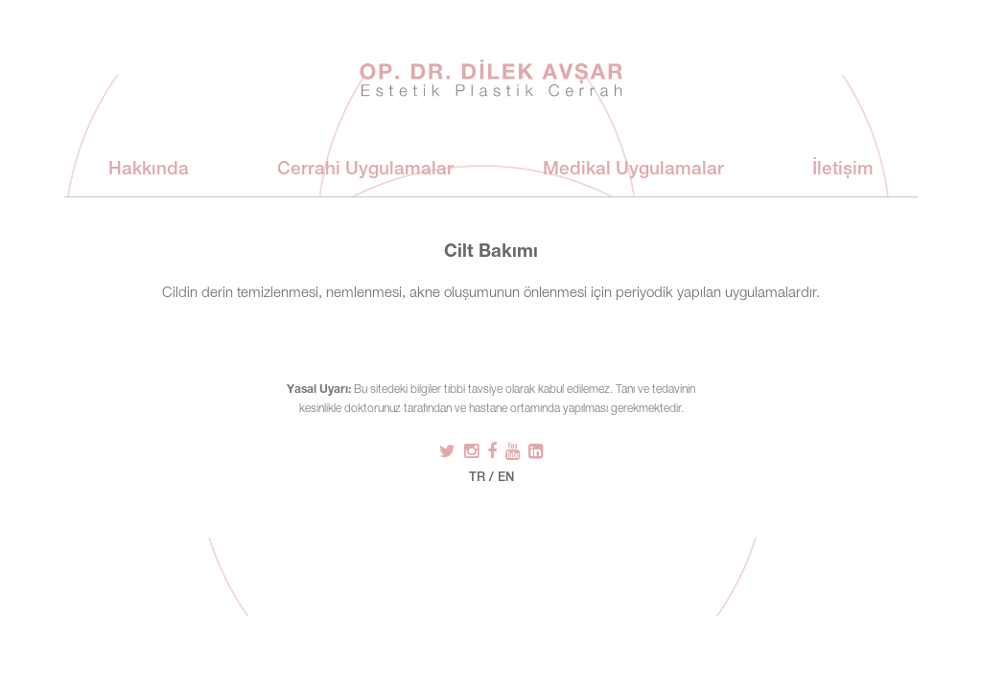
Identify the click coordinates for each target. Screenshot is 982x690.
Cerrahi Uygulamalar (365, 170)
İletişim (843, 170)
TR (477, 478)
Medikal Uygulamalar (633, 170)
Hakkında (148, 170)
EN (506, 478)
